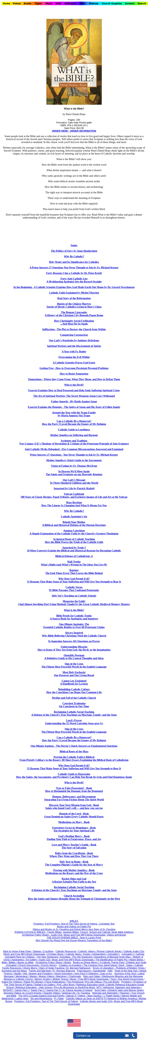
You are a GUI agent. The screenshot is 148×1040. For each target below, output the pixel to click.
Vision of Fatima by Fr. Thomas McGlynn (74, 466)
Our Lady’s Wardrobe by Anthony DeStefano (74, 340)
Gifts (110, 970)
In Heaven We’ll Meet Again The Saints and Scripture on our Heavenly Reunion (74, 473)
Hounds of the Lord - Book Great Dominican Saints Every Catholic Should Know (74, 815)
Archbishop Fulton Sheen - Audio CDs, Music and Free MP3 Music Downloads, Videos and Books (74, 934)
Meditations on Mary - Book (74, 822)
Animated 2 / (129, 954)
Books (67, 962)
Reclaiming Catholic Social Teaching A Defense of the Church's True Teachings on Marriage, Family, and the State (74, 713)
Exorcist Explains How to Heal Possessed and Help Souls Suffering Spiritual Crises (74, 390)
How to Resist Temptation (74, 373)
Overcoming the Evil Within (73, 357)
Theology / (125, 993)
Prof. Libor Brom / (66, 984)
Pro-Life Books (111, 981)
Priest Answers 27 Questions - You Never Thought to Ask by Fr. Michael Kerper (74, 454)
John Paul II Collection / (87, 973)
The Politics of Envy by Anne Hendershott (74, 251)
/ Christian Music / (56, 954)
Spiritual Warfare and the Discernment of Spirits (74, 346)
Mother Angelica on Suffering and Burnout (74, 435)
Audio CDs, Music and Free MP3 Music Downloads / (67, 959)
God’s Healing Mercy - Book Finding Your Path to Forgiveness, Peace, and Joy (74, 838)
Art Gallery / (32, 959)
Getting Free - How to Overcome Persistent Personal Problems (74, 368)
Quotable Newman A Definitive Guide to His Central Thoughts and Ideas (74, 657)
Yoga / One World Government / (127, 979)
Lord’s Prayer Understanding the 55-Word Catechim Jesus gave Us (74, 722)
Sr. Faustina (83, 993)
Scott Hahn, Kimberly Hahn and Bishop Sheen (119, 990)
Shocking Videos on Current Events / (23, 993)
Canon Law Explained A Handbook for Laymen (74, 682)
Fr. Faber (59, 998)
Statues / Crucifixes (43, 951)
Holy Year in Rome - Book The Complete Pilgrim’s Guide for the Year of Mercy (74, 863)
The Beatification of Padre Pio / (112, 959)
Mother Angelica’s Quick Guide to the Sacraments (74, 460)
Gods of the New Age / (127, 970)
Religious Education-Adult (90, 984)
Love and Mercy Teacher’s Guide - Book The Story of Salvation (74, 846)
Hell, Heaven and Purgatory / (39, 973)
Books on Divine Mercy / (86, 962)
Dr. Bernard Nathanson (78, 968)
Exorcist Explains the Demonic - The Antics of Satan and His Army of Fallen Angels (74, 407)
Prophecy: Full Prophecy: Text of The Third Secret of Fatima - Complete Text (74, 923)
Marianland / (22, 976)
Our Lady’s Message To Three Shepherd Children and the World (74, 481)
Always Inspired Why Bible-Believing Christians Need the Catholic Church (74, 634)
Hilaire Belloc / (137, 959)
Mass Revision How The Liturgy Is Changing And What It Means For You (74, 504)
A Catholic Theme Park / (113, 962)
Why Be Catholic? (74, 256)
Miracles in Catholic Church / (19, 979)
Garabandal (99, 970)
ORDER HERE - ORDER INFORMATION (74, 130)
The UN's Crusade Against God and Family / (42, 995)
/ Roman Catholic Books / (109, 951)
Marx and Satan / (92, 976)
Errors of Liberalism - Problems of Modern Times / (119, 968)
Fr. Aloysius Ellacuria (64, 970)
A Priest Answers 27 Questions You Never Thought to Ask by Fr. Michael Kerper (74, 267)
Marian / (34, 976)
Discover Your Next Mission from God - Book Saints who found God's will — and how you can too (74, 807)
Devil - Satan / (127, 965)
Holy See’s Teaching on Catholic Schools (74, 595)
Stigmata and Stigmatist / (105, 993)
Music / (74, 979)
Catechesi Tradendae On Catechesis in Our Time (74, 705)
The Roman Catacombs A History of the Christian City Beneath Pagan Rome (74, 314)
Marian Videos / (47, 976)
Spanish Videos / (52, 993)
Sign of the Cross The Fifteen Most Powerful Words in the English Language (73, 665)
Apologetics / (18, 959)
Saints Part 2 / (38, 990)
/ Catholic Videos (86, 951)
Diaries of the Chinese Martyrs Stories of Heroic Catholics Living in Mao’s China (74, 305)
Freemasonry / (85, 970)
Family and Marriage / (41, 970)
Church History (48, 965)
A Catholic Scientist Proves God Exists (74, 362)
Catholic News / (74, 954)
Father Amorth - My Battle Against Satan (74, 401)
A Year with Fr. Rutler (74, 351)
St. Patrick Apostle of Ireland (77, 990)
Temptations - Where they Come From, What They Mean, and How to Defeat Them (74, 379)
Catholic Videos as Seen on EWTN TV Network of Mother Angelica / (102, 998)
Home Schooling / (64, 973)
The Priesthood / (76, 981)
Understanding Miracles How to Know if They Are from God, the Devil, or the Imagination (74, 648)
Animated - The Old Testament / (77, 956)
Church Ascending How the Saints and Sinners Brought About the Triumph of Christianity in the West (74, 897)
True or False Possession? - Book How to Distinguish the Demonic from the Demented (74, 789)
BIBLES (74, 921)
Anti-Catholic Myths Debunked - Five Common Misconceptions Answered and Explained (74, 449)
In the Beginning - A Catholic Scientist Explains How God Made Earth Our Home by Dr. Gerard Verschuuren (74, 287)
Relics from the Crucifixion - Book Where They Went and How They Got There (74, 855)
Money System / (44, 979)
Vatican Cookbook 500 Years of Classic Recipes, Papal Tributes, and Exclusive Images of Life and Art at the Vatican (74, 495)
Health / (18, 973)
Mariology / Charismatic (68, 976)
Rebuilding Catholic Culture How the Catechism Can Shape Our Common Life (74, 691)
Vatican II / (72, 995)
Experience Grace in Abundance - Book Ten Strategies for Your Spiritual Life (74, 829)
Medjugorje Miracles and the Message (122, 976)
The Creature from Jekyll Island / (101, 965)
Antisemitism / (100, 954)
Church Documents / (29, 965)
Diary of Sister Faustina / (52, 968)
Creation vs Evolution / (71, 965)
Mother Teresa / (61, 979)
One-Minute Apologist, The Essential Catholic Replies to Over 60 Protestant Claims (74, 626)
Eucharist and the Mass (14, 970)
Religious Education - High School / (35, 987)
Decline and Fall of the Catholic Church (74, 697)
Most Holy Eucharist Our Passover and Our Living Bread (74, 674)
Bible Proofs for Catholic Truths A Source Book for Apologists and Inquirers (74, 617)
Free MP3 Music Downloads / (94, 979)
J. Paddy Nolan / (112, 995)
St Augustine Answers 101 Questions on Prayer (74, 641)
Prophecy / (127, 981)
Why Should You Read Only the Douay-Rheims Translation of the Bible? (74, 940)
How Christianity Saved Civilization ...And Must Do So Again (74, 322)
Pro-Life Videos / (94, 981)
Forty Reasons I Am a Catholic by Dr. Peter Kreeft (74, 273)
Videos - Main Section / (90, 995)
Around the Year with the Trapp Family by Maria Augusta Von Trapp (74, 414)
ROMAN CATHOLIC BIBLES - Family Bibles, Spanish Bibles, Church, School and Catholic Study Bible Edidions (74, 932)
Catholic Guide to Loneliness (74, 429)
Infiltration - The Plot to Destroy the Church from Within (74, 329)
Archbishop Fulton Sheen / (49, 962)
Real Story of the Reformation (74, 298)
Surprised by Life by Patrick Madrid (74, 488)
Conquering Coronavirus (74, 335)
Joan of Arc (106, 973)
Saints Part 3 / (54, 990)
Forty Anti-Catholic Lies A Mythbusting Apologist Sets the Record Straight (74, 280)
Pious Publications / (56, 981)
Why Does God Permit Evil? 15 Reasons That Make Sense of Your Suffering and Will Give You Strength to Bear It (74, 767)
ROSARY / (9, 990)
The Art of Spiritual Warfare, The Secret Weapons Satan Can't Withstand (74, 396)
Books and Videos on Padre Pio (74, 926)
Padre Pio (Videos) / (13, 981)
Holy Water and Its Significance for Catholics (74, 262)
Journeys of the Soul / (126, 973)
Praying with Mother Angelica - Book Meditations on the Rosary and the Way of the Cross (74, 872)
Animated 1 (114, 954)
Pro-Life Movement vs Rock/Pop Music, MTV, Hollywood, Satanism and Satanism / (98, 987)
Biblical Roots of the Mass (74, 751)
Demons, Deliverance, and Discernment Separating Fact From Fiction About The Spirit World (74, 798)
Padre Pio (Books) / (34, 981)
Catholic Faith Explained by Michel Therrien (74, 292)
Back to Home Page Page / (17, 951)
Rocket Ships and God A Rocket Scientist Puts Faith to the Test (74, 880)
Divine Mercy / (31, 968)
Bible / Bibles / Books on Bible (18, 962)
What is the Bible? (74, 610)
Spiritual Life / (69, 993)
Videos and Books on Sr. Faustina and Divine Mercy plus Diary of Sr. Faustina (74, 929)
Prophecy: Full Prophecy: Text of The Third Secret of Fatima (46, 1001)
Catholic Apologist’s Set (74, 516)
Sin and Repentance (41, 998)
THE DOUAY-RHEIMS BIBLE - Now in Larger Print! (74, 937)
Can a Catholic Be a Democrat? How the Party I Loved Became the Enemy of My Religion (74, 422)
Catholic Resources (66, 951)
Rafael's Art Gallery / (46, 984)
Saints (74, 245)
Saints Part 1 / (22, 990)
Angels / (87, 954)
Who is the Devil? (74, 384)
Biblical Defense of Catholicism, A (74, 556)
